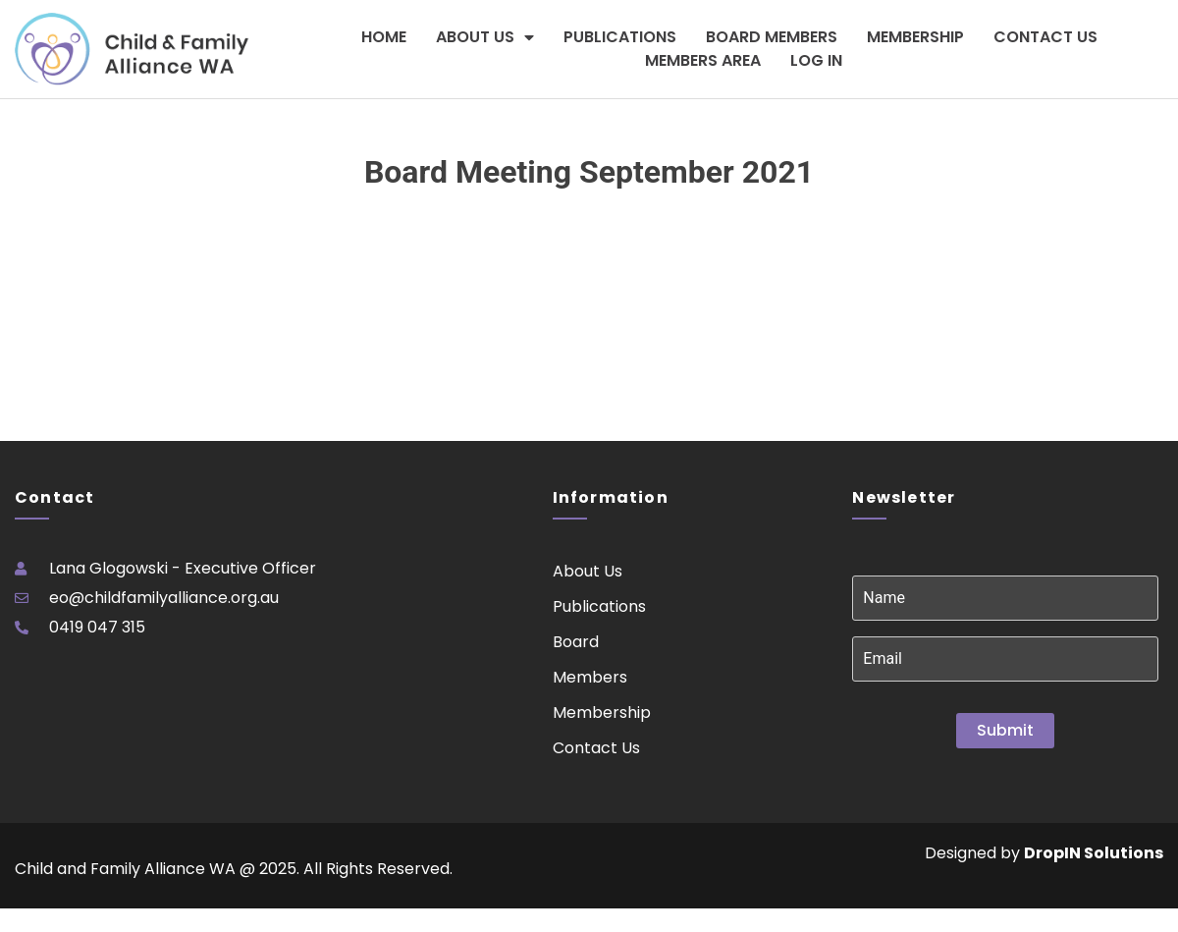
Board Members (771, 37)
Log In (816, 60)
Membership (915, 37)
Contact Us (1045, 37)
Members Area (703, 60)
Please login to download (88, 256)
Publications (619, 37)
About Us (485, 37)
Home (383, 37)
